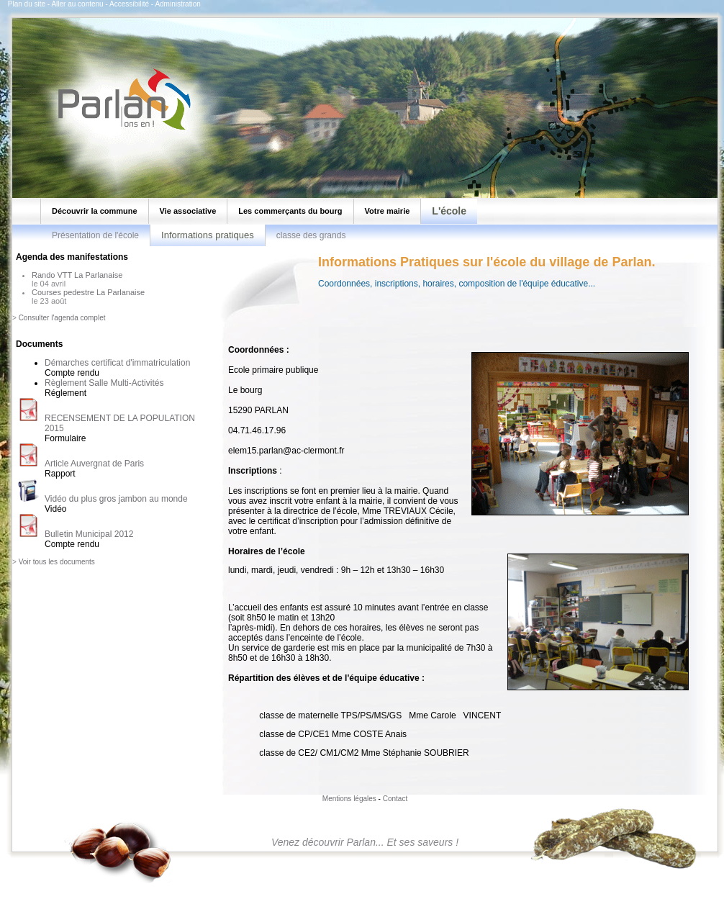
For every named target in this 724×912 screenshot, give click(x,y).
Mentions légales (349, 799)
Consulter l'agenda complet (62, 318)
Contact (395, 799)
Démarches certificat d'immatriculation (117, 363)
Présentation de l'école (95, 235)
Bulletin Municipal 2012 (89, 534)
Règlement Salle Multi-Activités (104, 383)
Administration (177, 4)
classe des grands (311, 235)
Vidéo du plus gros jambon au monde (116, 499)
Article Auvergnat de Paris (94, 464)
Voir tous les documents (57, 562)
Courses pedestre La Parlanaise (88, 292)
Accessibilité (129, 4)
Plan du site (26, 4)
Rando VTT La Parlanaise (77, 275)
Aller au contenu (77, 4)
